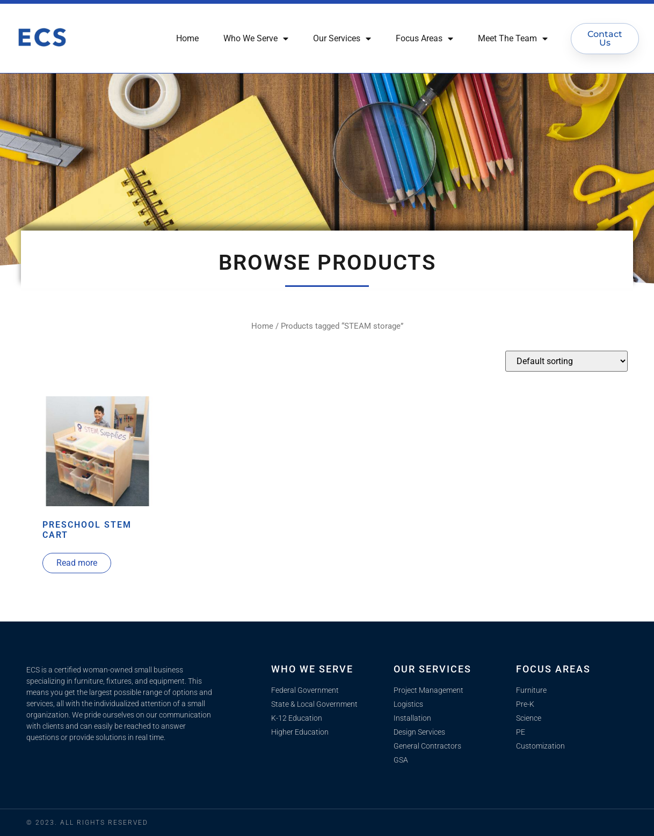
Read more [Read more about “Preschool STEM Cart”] (76, 563)
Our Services (342, 38)
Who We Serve (255, 38)
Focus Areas (424, 38)
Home (187, 38)
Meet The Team (513, 38)
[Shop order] (566, 361)
